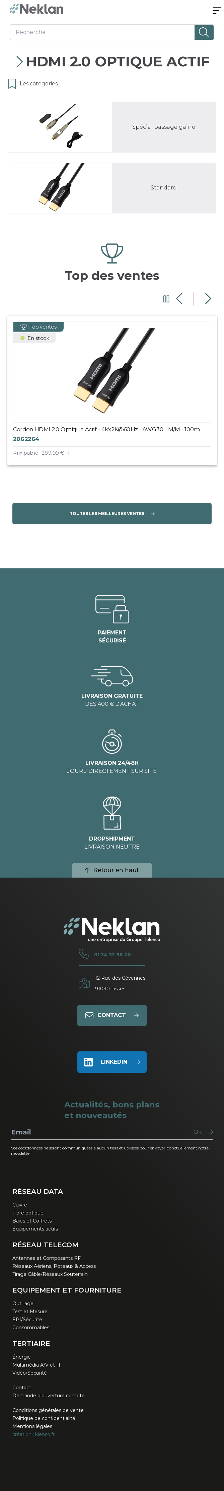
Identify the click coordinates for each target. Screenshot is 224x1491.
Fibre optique (28, 1213)
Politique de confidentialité (43, 1418)
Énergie (21, 1357)
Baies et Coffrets (32, 1221)
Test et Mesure (30, 1312)
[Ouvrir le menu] (217, 11)
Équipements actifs (35, 1229)
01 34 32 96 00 (112, 955)
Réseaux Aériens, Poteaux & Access (54, 1266)
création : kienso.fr (33, 1434)
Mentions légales (32, 1426)
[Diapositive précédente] (180, 299)
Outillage (22, 1304)
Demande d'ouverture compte (48, 1396)
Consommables (30, 1328)
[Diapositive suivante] (207, 299)
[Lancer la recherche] (204, 32)
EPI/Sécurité (27, 1320)
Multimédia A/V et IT (36, 1365)
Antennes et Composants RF (46, 1258)
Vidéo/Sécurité (29, 1373)
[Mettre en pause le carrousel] (166, 299)
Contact (21, 1388)
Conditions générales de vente (48, 1410)
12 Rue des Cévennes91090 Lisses (120, 983)
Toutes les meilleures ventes (112, 513)
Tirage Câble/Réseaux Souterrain (50, 1274)
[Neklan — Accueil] (36, 9)
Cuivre (19, 1205)
